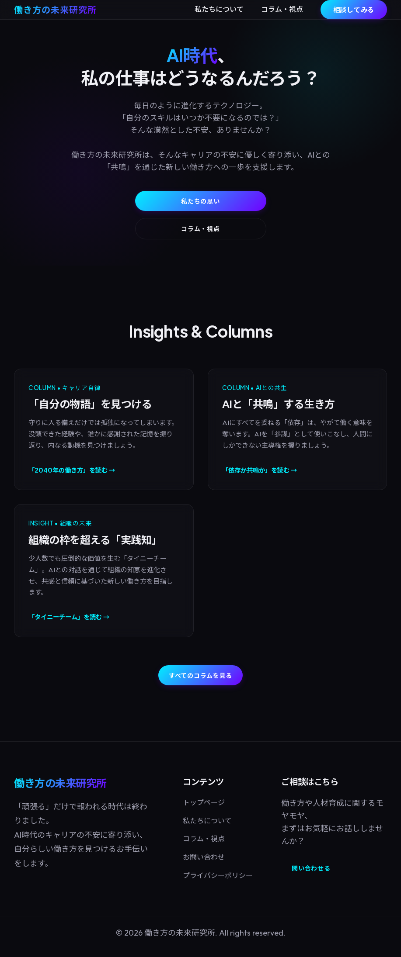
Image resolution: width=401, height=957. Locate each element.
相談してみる (354, 9)
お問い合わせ (204, 857)
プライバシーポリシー (218, 875)
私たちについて (219, 9)
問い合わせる (311, 868)
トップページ (204, 802)
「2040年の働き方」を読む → (71, 470)
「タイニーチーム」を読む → (68, 617)
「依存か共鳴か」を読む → (259, 470)
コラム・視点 (282, 9)
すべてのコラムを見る (200, 675)
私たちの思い (200, 201)
